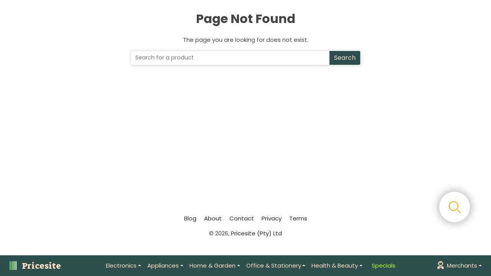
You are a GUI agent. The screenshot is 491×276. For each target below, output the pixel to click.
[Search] (230, 58)
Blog (190, 218)
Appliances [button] (163, 265)
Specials (383, 265)
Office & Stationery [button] (273, 265)
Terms (298, 218)
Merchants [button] (457, 265)
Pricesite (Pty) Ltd (256, 233)
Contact (241, 218)
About (213, 218)
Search (345, 57)
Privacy (272, 218)
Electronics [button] (121, 265)
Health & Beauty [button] (334, 265)
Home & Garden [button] (212, 265)
